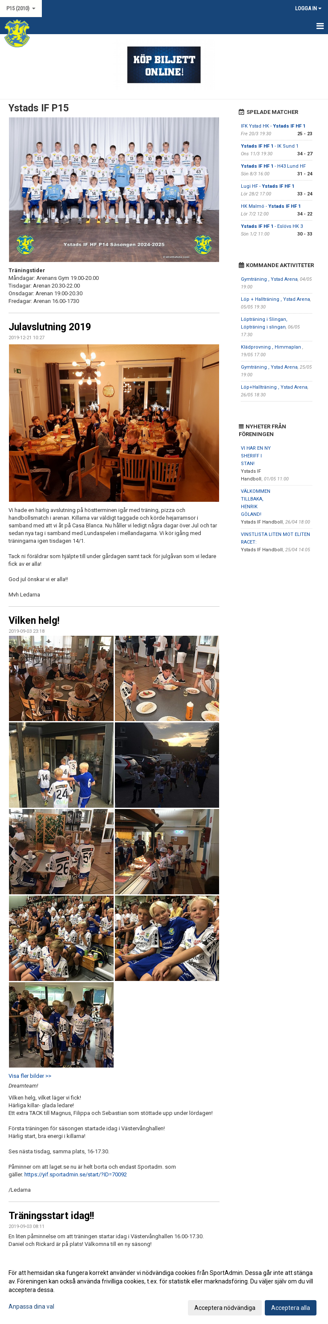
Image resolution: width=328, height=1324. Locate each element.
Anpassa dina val (31, 1306)
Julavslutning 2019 (50, 327)
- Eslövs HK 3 (272, 226)
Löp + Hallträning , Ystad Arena (275, 299)
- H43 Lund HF (273, 166)
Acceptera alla (290, 1307)
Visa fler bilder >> (30, 1076)
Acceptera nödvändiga (224, 1307)
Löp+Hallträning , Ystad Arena (274, 387)
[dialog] (164, 1290)
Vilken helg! (34, 620)
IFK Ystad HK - (273, 126)
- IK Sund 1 (270, 146)
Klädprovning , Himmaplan (271, 347)
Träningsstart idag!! (51, 1216)
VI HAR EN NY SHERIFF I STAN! (256, 455)
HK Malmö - (271, 206)
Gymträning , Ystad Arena (269, 279)
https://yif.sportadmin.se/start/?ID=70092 (75, 1174)
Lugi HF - (267, 186)
